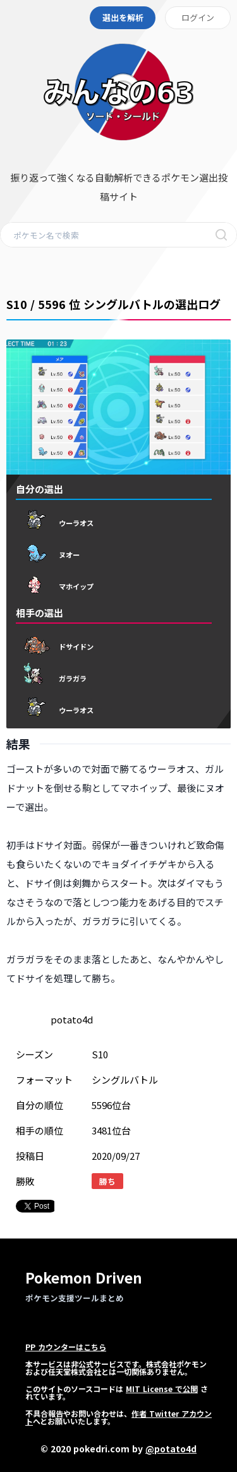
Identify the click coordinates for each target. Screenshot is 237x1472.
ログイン (197, 17)
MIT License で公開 (162, 1388)
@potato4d (171, 1448)
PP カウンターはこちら (65, 1346)
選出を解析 (122, 17)
